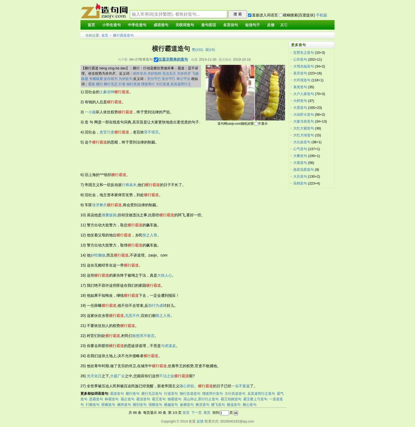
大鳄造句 (300, 101)
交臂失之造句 (303, 53)
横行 (99, 84)
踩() (210, 50)
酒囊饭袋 (109, 215)
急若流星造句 (303, 170)
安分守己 (168, 79)
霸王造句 (159, 399)
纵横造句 (187, 405)
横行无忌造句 (151, 393)
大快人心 (164, 275)
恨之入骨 (149, 235)
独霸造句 (174, 399)
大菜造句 (300, 163)
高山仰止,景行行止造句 (201, 399)
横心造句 (249, 405)
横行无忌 (111, 84)
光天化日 (94, 376)
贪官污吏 (107, 132)
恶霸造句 (96, 399)
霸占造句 (127, 399)
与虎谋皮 (168, 346)
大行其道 (163, 84)
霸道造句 (117, 393)
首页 (104, 35)
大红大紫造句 (303, 128)
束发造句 (300, 87)
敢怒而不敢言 (143, 336)
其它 (284, 25)
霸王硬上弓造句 (255, 399)
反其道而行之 (180, 84)
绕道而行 (148, 84)
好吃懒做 (98, 255)
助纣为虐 (155, 305)
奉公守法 (183, 79)
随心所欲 (186, 386)
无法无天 (169, 73)
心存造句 (300, 59)
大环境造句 (301, 80)
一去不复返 (240, 386)
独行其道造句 (190, 393)
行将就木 (129, 185)
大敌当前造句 (303, 121)
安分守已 (154, 79)
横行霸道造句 (123, 35)
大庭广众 (117, 376)
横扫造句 (140, 405)
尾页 (207, 413)
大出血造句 (301, 142)
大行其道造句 (235, 393)
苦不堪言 (151, 132)
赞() (197, 50)
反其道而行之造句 (261, 393)
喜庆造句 (300, 73)
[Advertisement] (176, 158)
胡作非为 (140, 73)
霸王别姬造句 (231, 399)
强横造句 (155, 405)
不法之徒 (166, 376)
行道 (122, 84)
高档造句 (300, 183)
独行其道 (133, 84)
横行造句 (132, 393)
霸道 (91, 84)
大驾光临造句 (303, 66)
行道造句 (171, 393)
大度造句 (300, 108)
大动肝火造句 (303, 114)
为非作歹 (184, 73)
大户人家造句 (303, 94)
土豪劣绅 (107, 92)
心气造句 (300, 149)
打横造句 (93, 405)
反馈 (200, 421)
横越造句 (171, 405)
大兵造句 (300, 176)
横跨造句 (124, 405)
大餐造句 (300, 156)
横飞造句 (218, 405)
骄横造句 (108, 405)
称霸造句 (112, 399)
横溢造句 (234, 405)
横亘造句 (202, 405)
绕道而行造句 (212, 393)
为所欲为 (125, 79)
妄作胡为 (111, 79)
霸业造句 (143, 399)
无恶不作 (132, 315)
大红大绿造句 (303, 135)
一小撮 (90, 112)
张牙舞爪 (99, 205)
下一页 (196, 413)
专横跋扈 (96, 79)
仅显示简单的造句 (173, 59)
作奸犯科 (154, 73)
